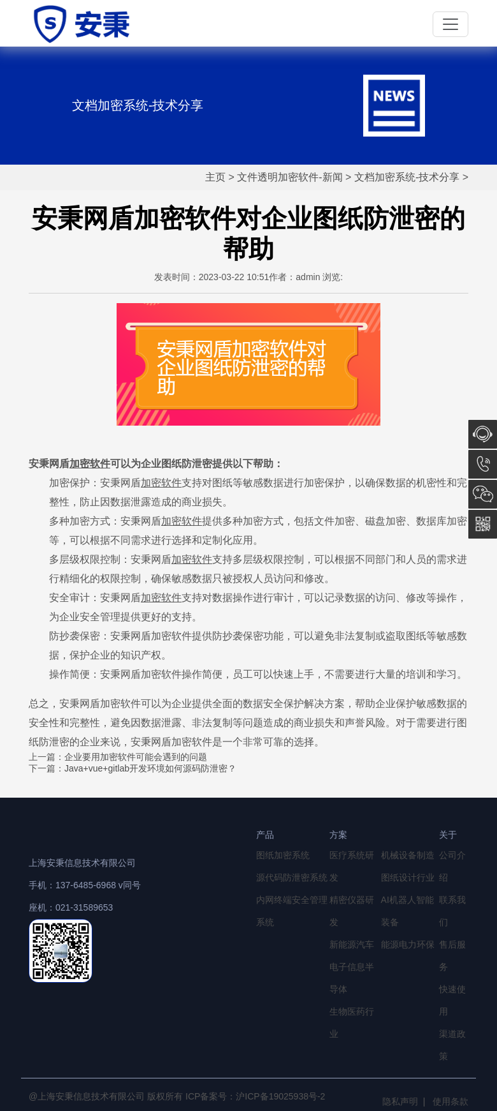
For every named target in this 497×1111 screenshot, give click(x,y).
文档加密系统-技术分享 (406, 177)
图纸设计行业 (408, 877)
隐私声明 (400, 1101)
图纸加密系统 (283, 855)
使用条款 (450, 1101)
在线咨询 (482, 434)
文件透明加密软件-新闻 (289, 177)
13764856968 (482, 464)
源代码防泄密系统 (292, 877)
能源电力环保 (408, 944)
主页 (215, 177)
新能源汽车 (351, 944)
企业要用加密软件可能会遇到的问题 (135, 757)
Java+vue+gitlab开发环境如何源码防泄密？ (150, 768)
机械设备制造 (408, 855)
